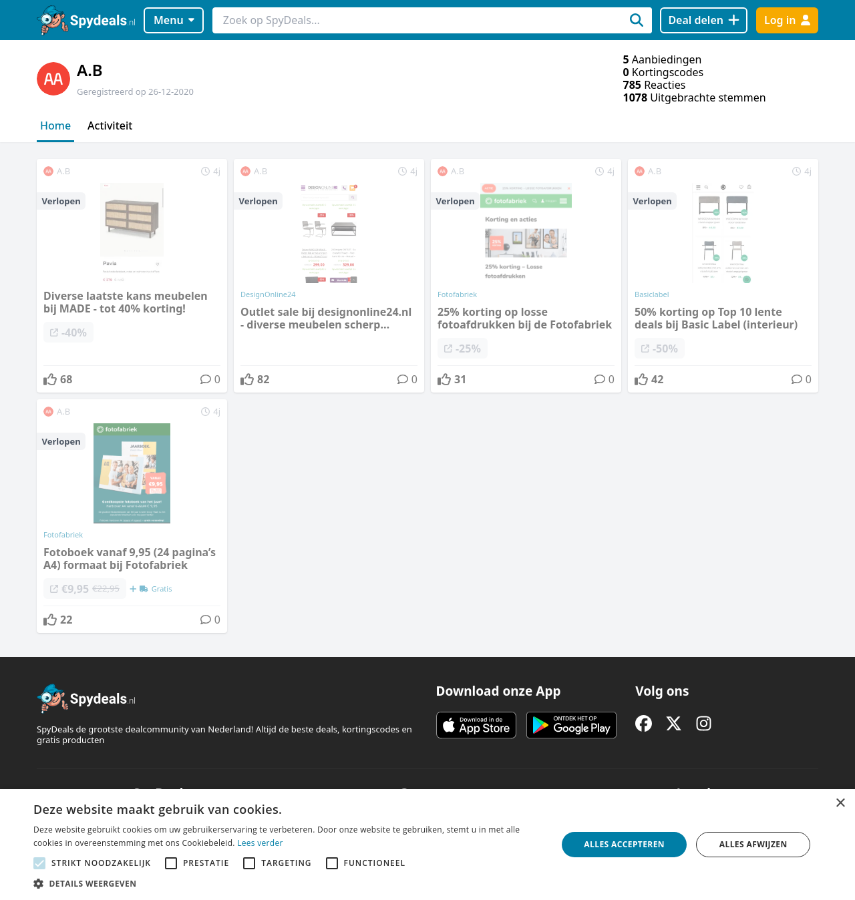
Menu (174, 20)
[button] (287, 883)
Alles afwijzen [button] (753, 844)
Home (55, 125)
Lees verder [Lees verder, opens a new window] (260, 843)
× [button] (840, 804)
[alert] (427, 844)
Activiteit (110, 125)
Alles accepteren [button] (624, 844)
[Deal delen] (703, 20)
